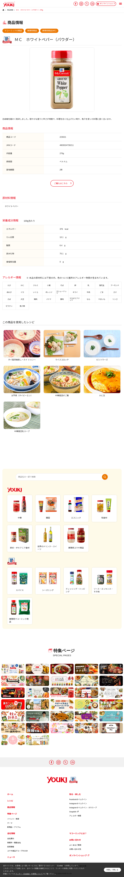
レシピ (10, 801)
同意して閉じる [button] (112, 870)
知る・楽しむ (75, 794)
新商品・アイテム (14, 827)
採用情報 (10, 847)
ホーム (10, 794)
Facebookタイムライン (78, 799)
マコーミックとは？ (78, 833)
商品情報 (11, 807)
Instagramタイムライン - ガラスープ (83, 808)
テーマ (9, 823)
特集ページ (12, 814)
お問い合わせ (75, 840)
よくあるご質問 (75, 845)
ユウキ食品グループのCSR (17, 851)
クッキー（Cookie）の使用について (29, 874)
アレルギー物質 (75, 816)
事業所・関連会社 (14, 843)
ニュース (11, 857)
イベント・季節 (13, 819)
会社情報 (11, 833)
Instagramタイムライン (78, 803)
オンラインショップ (79, 855)
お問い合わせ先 (75, 849)
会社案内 (10, 839)
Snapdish (74, 812)
